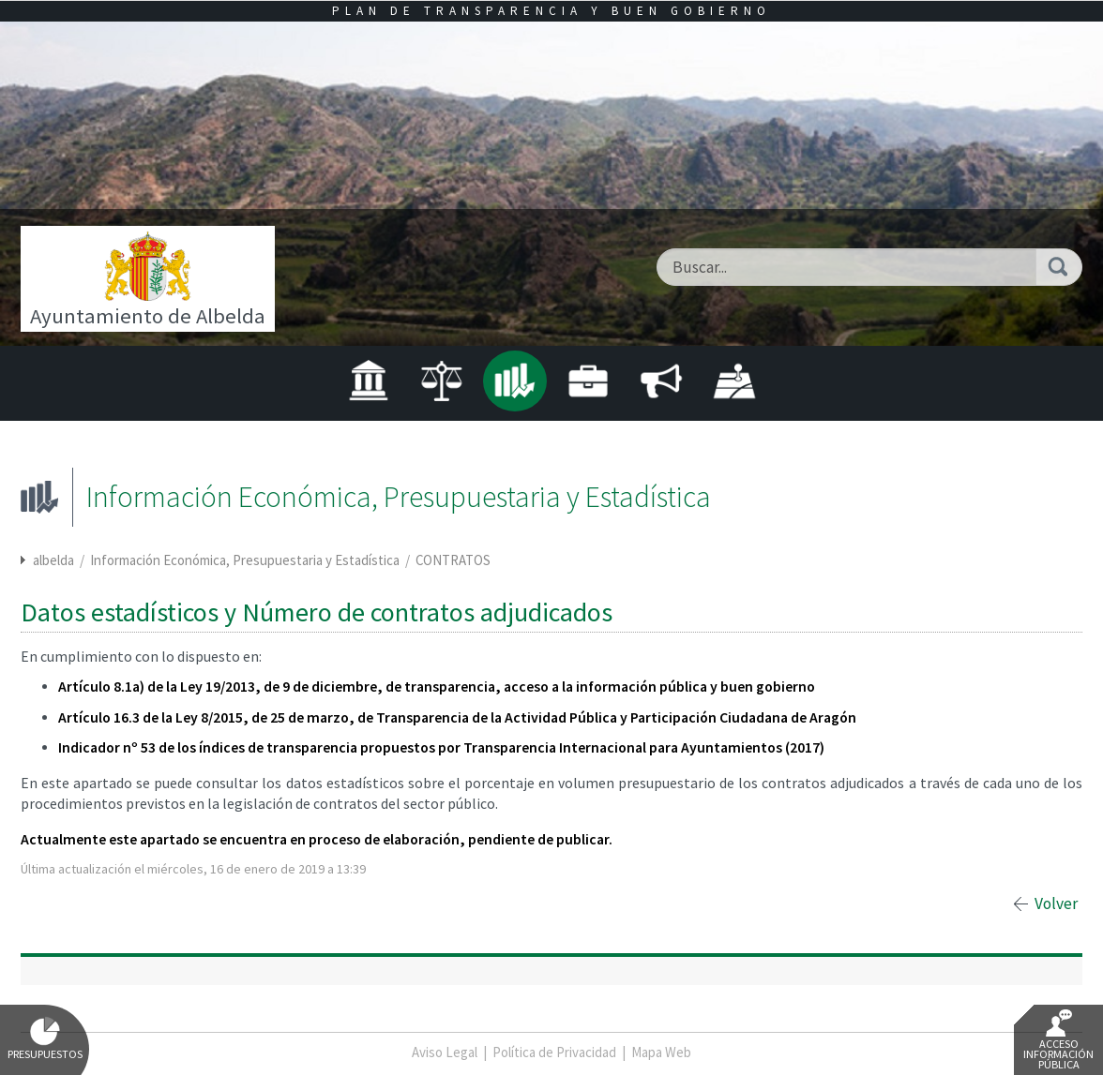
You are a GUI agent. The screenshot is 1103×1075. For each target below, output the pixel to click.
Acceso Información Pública (1058, 1040)
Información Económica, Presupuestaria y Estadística (246, 560)
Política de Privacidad (554, 1052)
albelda (53, 560)
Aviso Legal (444, 1052)
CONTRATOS (453, 560)
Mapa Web (661, 1052)
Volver (1056, 903)
